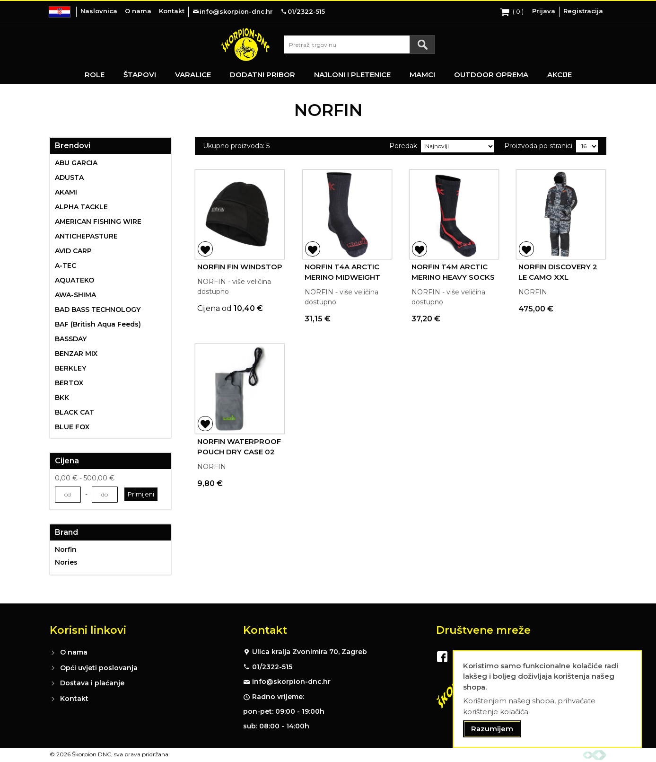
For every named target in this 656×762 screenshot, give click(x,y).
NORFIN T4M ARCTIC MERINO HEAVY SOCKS (453, 272)
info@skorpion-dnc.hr (291, 681)
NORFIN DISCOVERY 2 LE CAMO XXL (557, 272)
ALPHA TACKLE (81, 207)
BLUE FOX (72, 427)
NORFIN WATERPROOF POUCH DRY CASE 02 (239, 447)
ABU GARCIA (76, 163)
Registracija (583, 11)
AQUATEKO (74, 280)
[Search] (422, 44)
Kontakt (171, 11)
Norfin (66, 549)
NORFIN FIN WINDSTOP (239, 266)
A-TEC (65, 265)
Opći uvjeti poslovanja (99, 668)
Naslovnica (98, 11)
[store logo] (245, 44)
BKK (62, 397)
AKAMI (66, 192)
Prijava (543, 11)
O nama (138, 11)
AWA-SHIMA (75, 295)
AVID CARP (73, 251)
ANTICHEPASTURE (86, 236)
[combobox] (359, 44)
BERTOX (69, 383)
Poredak (403, 146)
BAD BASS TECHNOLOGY (97, 309)
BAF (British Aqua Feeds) (98, 324)
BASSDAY (71, 339)
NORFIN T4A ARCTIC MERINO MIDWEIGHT (342, 272)
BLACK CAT (74, 412)
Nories (66, 562)
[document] (547, 699)
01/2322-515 (272, 667)
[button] (205, 249)
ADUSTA (69, 177)
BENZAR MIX (76, 353)
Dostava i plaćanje (92, 683)
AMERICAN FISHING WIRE (98, 221)
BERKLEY (70, 368)
